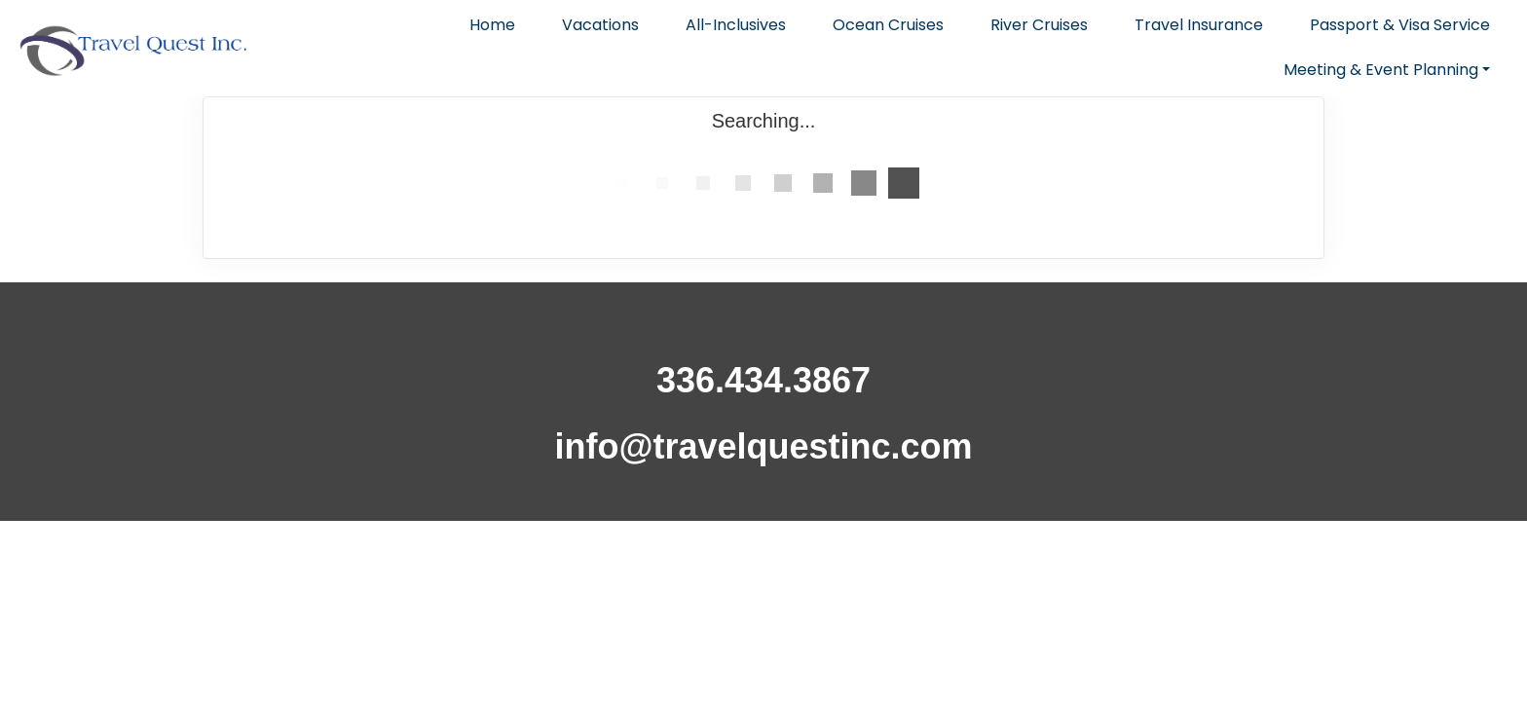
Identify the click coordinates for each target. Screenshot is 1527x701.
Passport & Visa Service (1400, 25)
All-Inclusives (736, 25)
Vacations (600, 25)
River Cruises (1039, 25)
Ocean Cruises (888, 25)
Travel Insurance (1199, 25)
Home (492, 25)
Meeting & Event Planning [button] (1381, 69)
